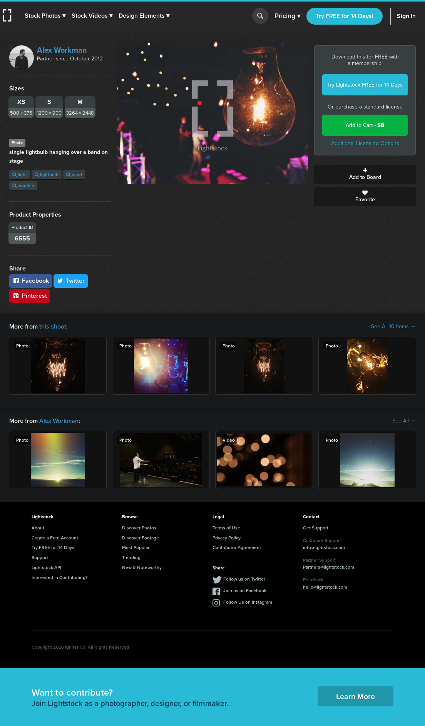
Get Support (315, 527)
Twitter (71, 280)
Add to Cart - (365, 125)
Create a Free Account (55, 537)
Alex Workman (62, 50)
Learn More (355, 696)
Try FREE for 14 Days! (344, 16)
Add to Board (365, 174)
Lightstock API (46, 567)
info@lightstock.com (324, 547)
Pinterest (29, 295)
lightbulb (47, 174)
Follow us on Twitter (244, 579)
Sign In (406, 16)
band (74, 174)
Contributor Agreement (236, 547)
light (19, 174)
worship (23, 185)
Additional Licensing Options (365, 143)
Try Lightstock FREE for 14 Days (365, 85)
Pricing (287, 16)
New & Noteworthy (142, 567)
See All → (404, 421)
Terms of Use (226, 527)
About (38, 527)
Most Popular (135, 547)
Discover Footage (140, 537)
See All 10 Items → (393, 326)
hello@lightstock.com (325, 587)
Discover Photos (139, 527)
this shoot (52, 326)
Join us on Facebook (244, 590)
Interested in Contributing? (60, 577)
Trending (131, 557)
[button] (45, 16)
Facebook (30, 280)
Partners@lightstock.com (328, 567)
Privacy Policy (226, 537)
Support (40, 557)
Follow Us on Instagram (247, 602)
